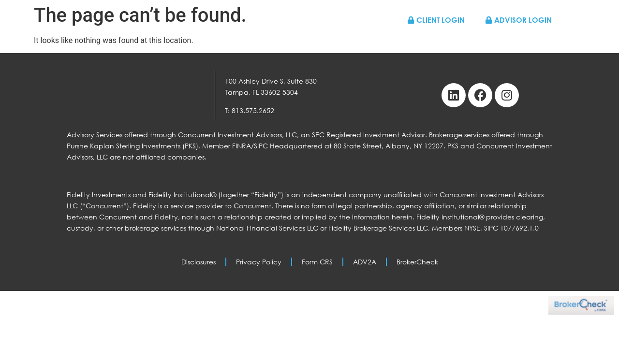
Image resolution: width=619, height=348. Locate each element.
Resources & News (454, 39)
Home (260, 39)
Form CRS (317, 261)
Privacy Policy (258, 261)
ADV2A (364, 261)
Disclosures (198, 261)
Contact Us (529, 39)
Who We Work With (325, 39)
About (390, 39)
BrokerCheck (417, 261)
